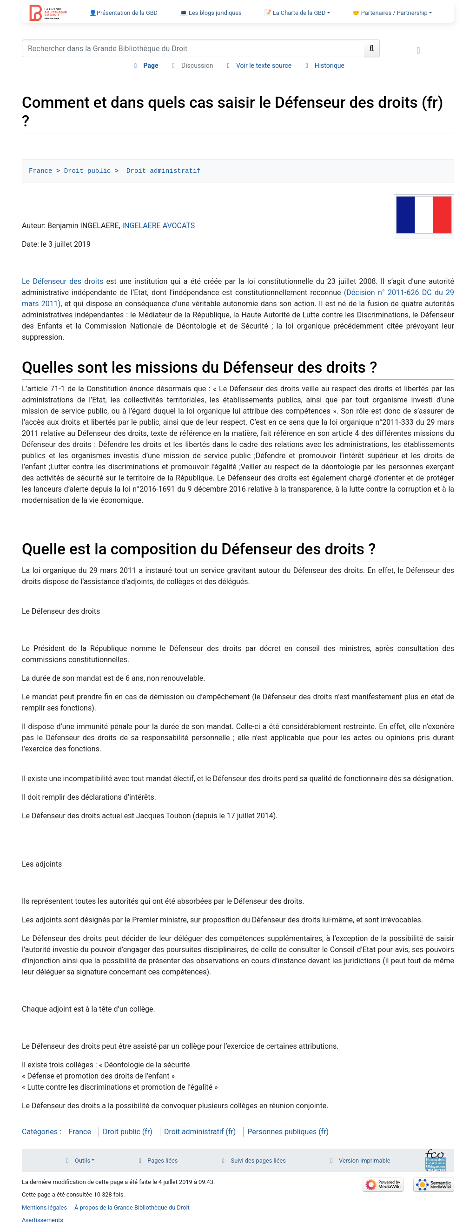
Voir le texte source (263, 65)
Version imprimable (364, 1160)
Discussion (197, 65)
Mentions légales (44, 1207)
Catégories (40, 1131)
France (40, 171)
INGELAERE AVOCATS (158, 225)
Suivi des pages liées (258, 1160)
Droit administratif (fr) (200, 1131)
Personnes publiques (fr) (288, 1131)
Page (151, 65)
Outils (82, 1160)
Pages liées (162, 1160)
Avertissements (42, 1220)
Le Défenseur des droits (62, 281)
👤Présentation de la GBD (123, 12)
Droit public (87, 171)
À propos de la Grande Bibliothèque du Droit (132, 1207)
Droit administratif (162, 171)
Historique (329, 65)
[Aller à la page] (372, 48)
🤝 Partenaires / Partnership (390, 12)
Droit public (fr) (127, 1131)
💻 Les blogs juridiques (211, 12)
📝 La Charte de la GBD (295, 12)
